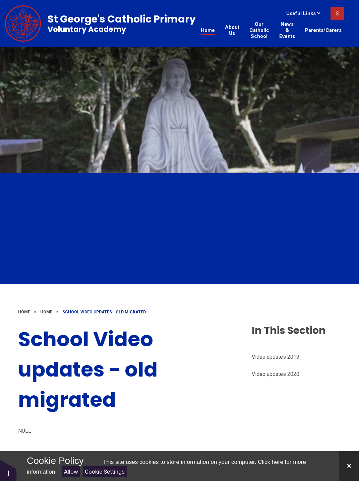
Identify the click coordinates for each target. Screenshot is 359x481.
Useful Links (303, 13)
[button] (8, 470)
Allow (71, 471)
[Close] (349, 466)
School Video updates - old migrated (104, 312)
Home (24, 312)
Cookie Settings (105, 471)
